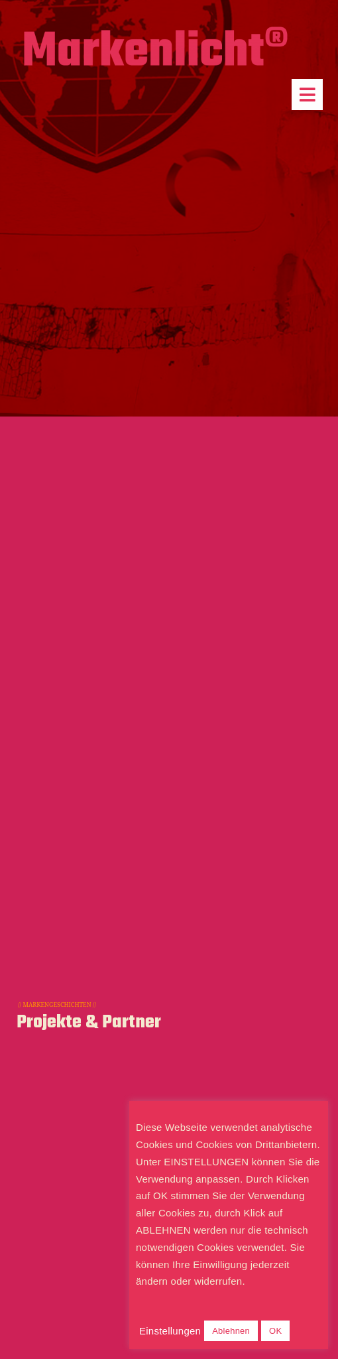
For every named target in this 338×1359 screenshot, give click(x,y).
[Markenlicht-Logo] (155, 31)
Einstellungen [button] (170, 1330)
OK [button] (275, 1331)
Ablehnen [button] (231, 1331)
